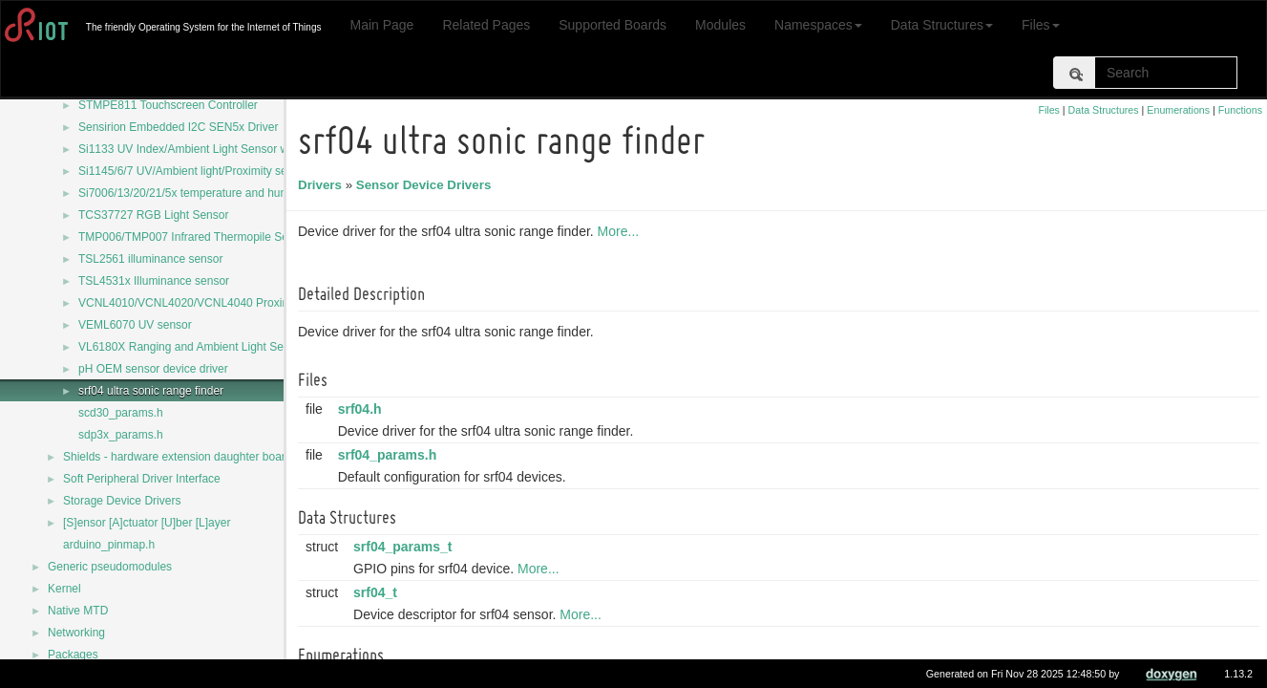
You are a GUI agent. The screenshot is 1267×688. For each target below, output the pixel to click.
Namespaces (818, 24)
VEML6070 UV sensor (135, 325)
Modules (720, 24)
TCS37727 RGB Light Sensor (153, 215)
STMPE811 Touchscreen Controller (168, 105)
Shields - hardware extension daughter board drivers (196, 456)
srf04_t (378, 592)
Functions (1240, 110)
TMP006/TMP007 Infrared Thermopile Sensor (194, 237)
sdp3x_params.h (120, 434)
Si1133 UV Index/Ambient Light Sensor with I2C (200, 149)
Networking (76, 632)
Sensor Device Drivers (427, 185)
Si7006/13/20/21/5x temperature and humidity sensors (215, 193)
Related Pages (486, 24)
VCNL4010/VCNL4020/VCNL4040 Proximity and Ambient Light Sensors (260, 303)
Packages (73, 654)
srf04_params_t (405, 546)
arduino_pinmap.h (109, 544)
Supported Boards (612, 24)
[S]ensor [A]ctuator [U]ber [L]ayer (146, 522)
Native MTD (78, 610)
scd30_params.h (120, 412)
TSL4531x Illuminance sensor (153, 281)
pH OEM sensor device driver (153, 369)
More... (622, 231)
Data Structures (942, 24)
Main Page (381, 24)
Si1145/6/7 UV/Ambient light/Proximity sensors (196, 171)
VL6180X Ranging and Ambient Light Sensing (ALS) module (231, 347)
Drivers (323, 185)
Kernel (64, 588)
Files (1041, 24)
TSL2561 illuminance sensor (150, 259)
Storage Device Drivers (121, 500)
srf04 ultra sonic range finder (150, 391)
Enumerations (1178, 110)
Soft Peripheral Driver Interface (142, 478)
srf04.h (363, 409)
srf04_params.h (390, 454)
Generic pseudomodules (110, 566)
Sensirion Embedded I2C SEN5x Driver (178, 127)
